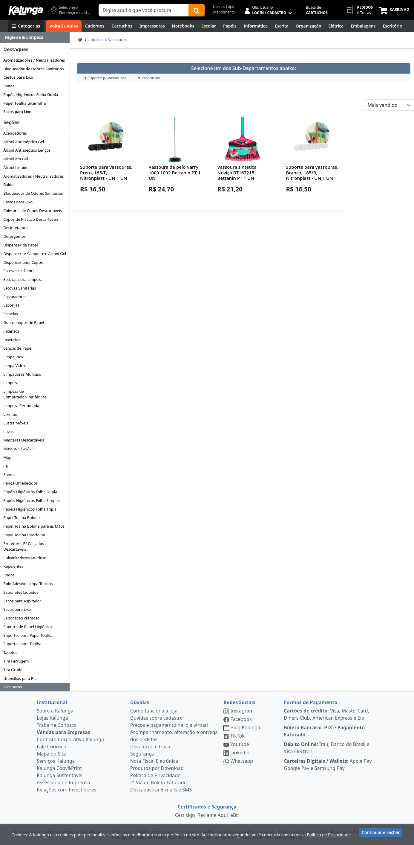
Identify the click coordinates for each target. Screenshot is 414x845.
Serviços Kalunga (56, 761)
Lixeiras (10, 414)
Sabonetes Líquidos (20, 592)
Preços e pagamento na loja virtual (169, 725)
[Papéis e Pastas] (230, 26)
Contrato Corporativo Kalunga (70, 739)
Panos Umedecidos (20, 483)
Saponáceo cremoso (21, 618)
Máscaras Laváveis (19, 448)
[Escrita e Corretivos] (281, 26)
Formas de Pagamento (310, 702)
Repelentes (13, 566)
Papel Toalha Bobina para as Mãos (34, 526)
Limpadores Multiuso (22, 374)
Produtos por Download (157, 768)
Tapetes (10, 652)
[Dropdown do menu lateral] (35, 37)
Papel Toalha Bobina (21, 517)
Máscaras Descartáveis (23, 440)
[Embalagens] (363, 26)
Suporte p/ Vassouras (105, 77)
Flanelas (10, 313)
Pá (5, 466)
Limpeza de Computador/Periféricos (25, 394)
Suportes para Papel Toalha (27, 635)
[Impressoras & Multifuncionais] (152, 26)
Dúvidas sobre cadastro (156, 718)
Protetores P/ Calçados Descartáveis (23, 546)
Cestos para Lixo (18, 77)
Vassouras (12, 686)
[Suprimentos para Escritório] (392, 26)
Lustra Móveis (15, 423)
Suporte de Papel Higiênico (27, 626)
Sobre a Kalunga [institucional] (55, 710)
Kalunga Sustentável (59, 775)
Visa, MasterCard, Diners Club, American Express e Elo (326, 714)
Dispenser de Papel (20, 245)
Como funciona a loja (153, 710)
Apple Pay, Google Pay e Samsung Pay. (328, 764)
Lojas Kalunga (52, 718)
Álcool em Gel (15, 159)
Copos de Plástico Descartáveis (31, 219)
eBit (234, 815)
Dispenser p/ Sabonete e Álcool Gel (34, 253)
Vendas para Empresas (63, 732)
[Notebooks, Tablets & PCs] (183, 26)
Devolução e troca (150, 746)
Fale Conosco (51, 746)
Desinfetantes (15, 227)
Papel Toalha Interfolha (24, 103)
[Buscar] (196, 10)
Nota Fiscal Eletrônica (154, 761)
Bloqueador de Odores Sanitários (33, 68)
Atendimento (224, 12)
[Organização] (308, 26)
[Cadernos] (95, 26)
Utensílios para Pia (19, 678)
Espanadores (14, 296)
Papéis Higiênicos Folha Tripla (29, 509)
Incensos (11, 331)
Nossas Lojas (224, 6)
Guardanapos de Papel (23, 322)
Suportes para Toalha (22, 643)
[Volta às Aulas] (64, 26)
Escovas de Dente (19, 270)
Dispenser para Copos (23, 262)
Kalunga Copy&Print (59, 768)
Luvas (8, 431)
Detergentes (14, 236)
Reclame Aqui (212, 815)
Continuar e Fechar (381, 834)
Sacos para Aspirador (22, 601)
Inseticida (12, 339)
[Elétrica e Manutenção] (336, 26)
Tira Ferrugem (16, 661)
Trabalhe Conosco (57, 725)
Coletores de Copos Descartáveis (32, 210)
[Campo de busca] (144, 10)
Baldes (9, 184)
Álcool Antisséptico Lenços (26, 150)
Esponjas (11, 305)
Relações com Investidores (66, 789)
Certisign (185, 815)
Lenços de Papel (17, 348)
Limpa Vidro (14, 365)
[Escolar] (209, 26)
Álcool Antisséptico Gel (23, 141)
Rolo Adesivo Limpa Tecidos (28, 583)
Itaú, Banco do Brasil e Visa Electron (326, 748)
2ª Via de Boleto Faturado (158, 782)
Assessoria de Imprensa (63, 782)
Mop (7, 457)
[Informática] (256, 26)
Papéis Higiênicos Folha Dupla (30, 94)
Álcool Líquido (15, 167)
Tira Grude (12, 669)
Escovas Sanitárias (19, 288)
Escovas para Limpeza (22, 279)
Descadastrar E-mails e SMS (161, 789)
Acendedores (15, 133)
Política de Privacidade (155, 775)
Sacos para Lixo (17, 111)
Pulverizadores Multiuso (24, 558)
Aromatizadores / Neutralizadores (34, 60)
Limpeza (10, 382)
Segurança (142, 753)
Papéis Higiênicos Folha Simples (31, 500)
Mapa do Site (51, 753)
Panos (8, 86)
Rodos (8, 575)
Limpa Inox (13, 357)
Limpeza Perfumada (21, 405)
